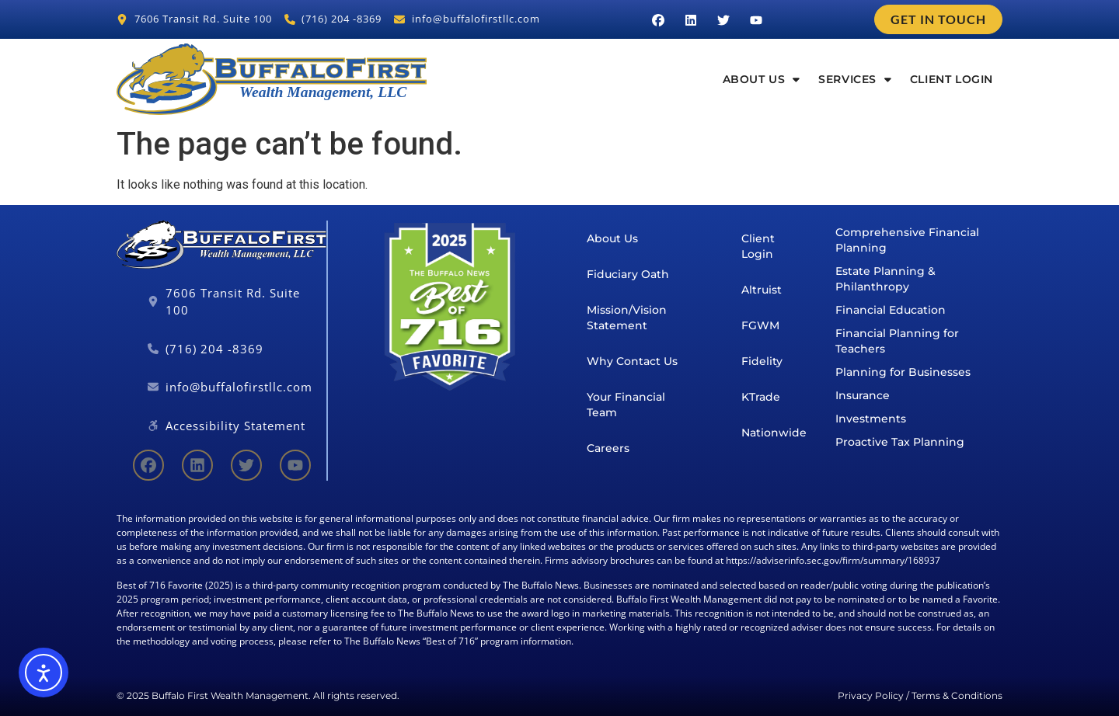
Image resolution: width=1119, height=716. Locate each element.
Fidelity (762, 361)
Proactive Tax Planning (899, 442)
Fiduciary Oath (628, 274)
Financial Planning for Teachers (897, 341)
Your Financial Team (626, 404)
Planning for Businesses (903, 372)
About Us (761, 79)
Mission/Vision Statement (627, 317)
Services (854, 79)
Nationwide (773, 433)
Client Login (951, 79)
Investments (870, 419)
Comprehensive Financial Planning (907, 240)
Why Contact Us (632, 361)
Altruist (761, 290)
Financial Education (890, 310)
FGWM (760, 325)
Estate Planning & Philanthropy (885, 279)
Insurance (862, 395)
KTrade (760, 397)
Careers (608, 448)
